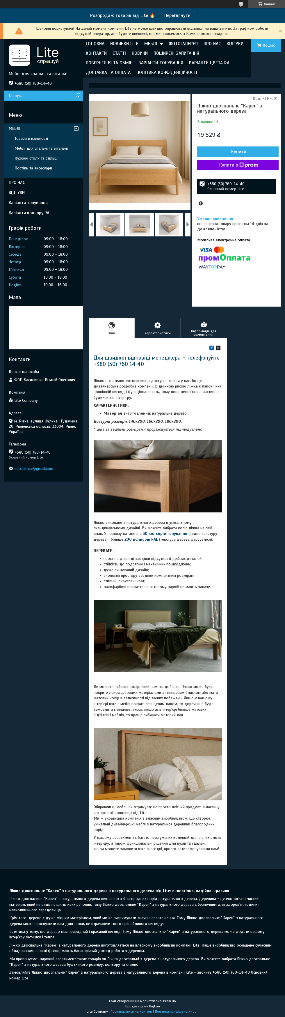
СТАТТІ (119, 53)
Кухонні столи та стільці (36, 158)
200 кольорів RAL (141, 539)
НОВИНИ (140, 53)
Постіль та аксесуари (33, 168)
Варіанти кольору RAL (30, 212)
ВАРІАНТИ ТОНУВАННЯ (160, 63)
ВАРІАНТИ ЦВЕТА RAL (210, 63)
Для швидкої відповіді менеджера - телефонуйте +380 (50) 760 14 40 (157, 361)
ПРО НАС (212, 44)
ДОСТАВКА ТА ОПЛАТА (108, 72)
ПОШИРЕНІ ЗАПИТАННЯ (176, 53)
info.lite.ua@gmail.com (34, 468)
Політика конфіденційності (177, 1011)
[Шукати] (78, 96)
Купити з (238, 165)
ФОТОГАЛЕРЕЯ (183, 44)
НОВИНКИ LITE (124, 44)
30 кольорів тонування (164, 533)
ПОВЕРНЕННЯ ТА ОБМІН (109, 63)
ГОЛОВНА (95, 44)
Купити (238, 152)
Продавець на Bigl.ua (142, 1006)
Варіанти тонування (28, 202)
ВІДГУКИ (235, 44)
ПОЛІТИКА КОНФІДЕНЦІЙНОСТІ (166, 72)
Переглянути (177, 15)
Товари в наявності (31, 138)
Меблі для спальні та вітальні (41, 148)
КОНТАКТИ (96, 53)
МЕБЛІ (150, 44)
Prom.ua (169, 1001)
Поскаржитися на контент (131, 1011)
